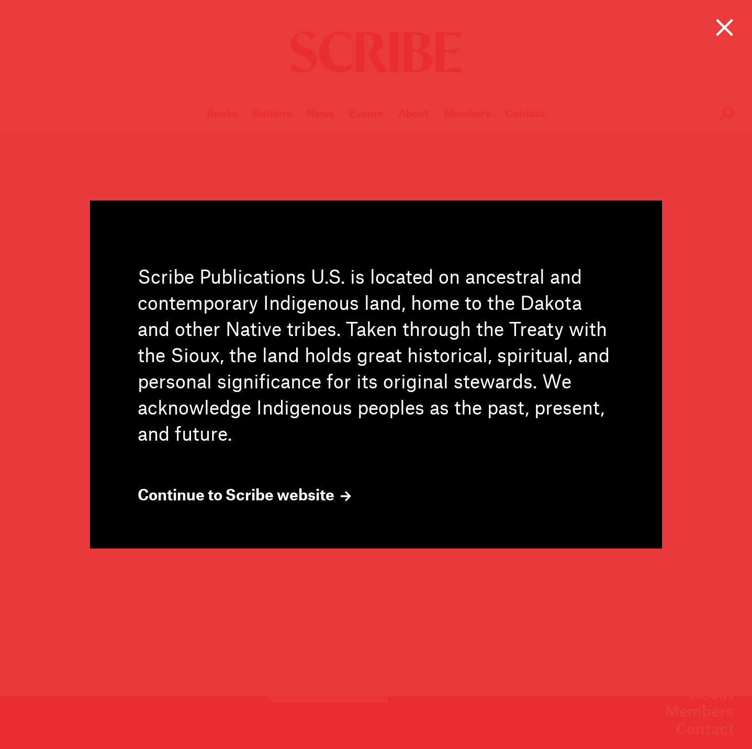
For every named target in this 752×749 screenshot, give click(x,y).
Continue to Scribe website (244, 495)
